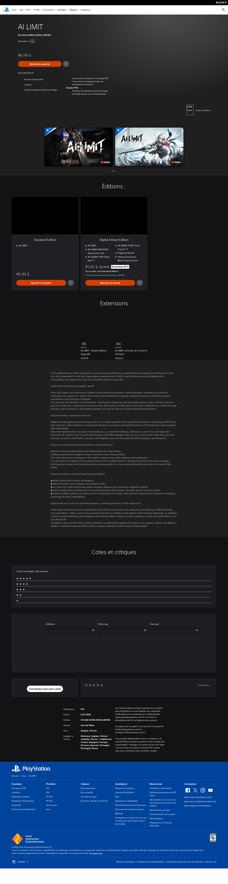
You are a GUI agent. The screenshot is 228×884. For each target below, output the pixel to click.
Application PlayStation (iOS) (197, 797)
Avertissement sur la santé (162, 814)
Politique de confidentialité (151, 861)
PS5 (21, 10)
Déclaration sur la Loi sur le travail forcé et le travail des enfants (163, 802)
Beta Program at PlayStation (197, 805)
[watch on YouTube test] (105, 162)
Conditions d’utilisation (161, 788)
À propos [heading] (17, 783)
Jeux (14, 10)
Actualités (61, 10)
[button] (78, 147)
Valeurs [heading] (85, 783)
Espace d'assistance (124, 788)
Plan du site (210, 861)
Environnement (88, 788)
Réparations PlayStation (126, 801)
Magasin (73, 10)
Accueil (15, 776)
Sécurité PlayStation (124, 792)
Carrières (16, 792)
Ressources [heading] (156, 783)
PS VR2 (49, 796)
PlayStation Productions (23, 801)
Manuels (119, 813)
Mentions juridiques (125, 861)
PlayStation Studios (21, 796)
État (117, 796)
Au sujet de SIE (19, 788)
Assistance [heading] (121, 783)
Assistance (85, 10)
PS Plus (36, 10)
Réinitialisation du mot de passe (130, 805)
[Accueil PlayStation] (6, 10)
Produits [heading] (51, 783)
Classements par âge (160, 810)
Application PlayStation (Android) (200, 801)
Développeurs (156, 818)
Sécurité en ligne (89, 796)
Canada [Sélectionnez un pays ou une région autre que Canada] (20, 861)
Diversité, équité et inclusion (94, 801)
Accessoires (48, 10)
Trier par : (155, 624)
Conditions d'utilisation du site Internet (184, 861)
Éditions (50, 624)
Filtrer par (103, 624)
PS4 (28, 10)
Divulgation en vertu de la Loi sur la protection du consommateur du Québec (131, 820)
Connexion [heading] (190, 783)
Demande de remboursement (129, 809)
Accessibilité (87, 792)
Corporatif (16, 805)
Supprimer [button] (203, 685)
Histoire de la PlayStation (24, 809)
